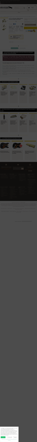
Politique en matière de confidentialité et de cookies (9, 440)
